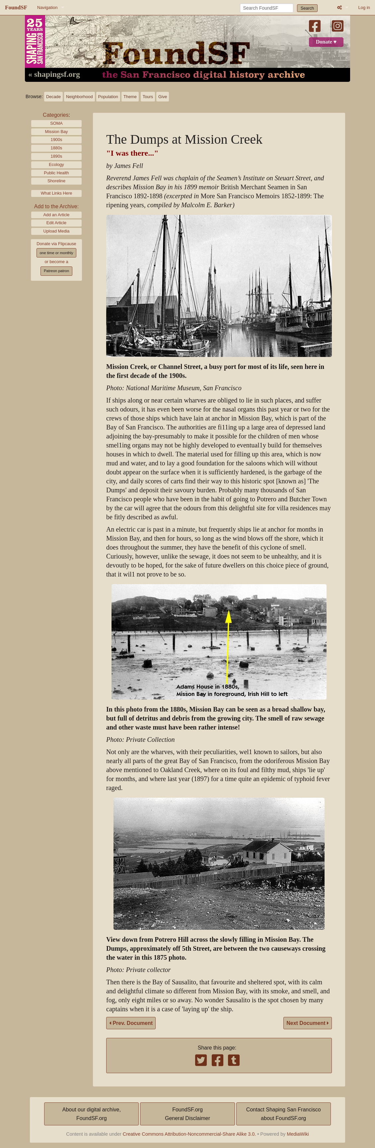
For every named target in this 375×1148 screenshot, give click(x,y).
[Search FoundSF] (266, 8)
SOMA (56, 123)
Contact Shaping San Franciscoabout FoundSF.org (283, 1114)
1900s (56, 139)
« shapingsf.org (54, 74)
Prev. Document (131, 1023)
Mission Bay (56, 131)
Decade (53, 96)
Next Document (307, 1023)
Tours (148, 96)
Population (108, 96)
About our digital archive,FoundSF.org (91, 1114)
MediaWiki (298, 1134)
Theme (130, 96)
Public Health (56, 172)
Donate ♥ (326, 42)
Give (162, 96)
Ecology (56, 164)
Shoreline (56, 180)
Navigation (47, 7)
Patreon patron (56, 271)
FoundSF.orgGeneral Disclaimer (187, 1114)
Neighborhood (79, 96)
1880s (56, 147)
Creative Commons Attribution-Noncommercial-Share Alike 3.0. (189, 1134)
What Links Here (56, 193)
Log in (364, 7)
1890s (56, 156)
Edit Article (56, 222)
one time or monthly (56, 253)
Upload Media (56, 231)
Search (307, 8)
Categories (55, 115)
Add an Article (56, 214)
